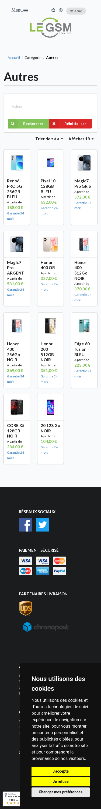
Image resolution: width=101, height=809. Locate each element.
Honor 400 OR (48, 265)
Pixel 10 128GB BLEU (48, 186)
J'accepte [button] (61, 771)
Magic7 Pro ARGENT (15, 267)
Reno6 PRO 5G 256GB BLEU (14, 188)
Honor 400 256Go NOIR (13, 351)
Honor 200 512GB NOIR (47, 351)
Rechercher (25, 124)
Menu (20, 10)
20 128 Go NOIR (50, 428)
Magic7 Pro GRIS (82, 183)
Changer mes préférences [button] (60, 792)
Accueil (14, 58)
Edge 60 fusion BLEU (82, 349)
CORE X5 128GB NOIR (16, 430)
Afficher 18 (80, 138)
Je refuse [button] (60, 781)
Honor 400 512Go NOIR (80, 270)
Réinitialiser (67, 124)
